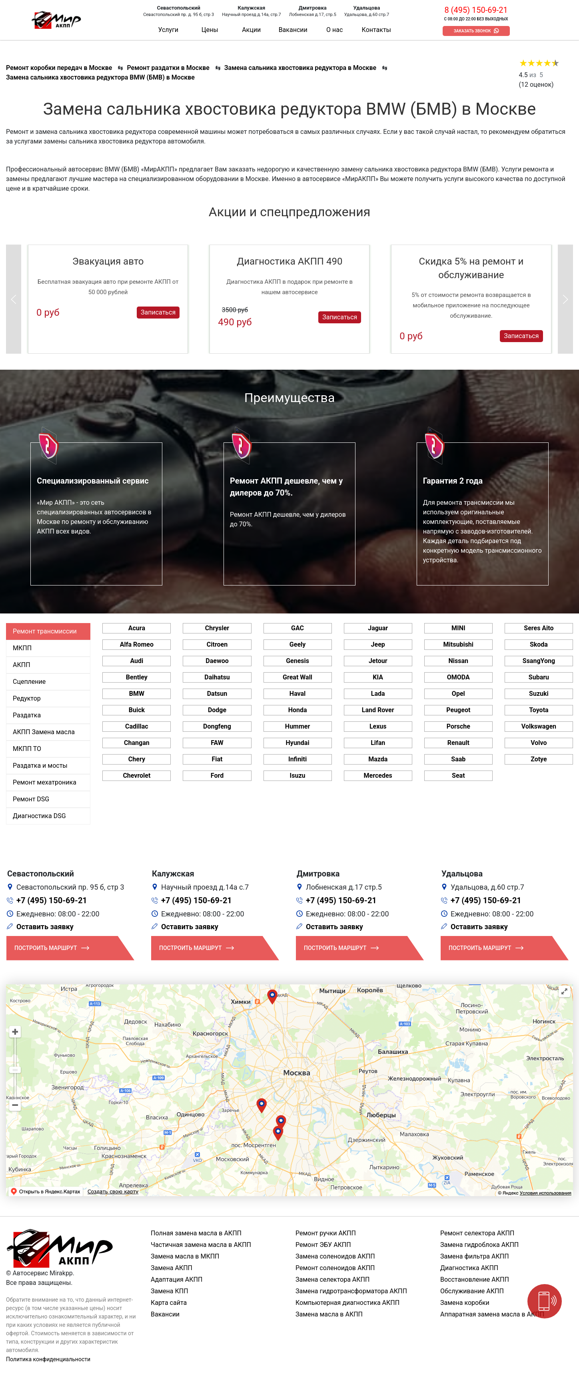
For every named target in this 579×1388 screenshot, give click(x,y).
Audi (136, 661)
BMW (136, 693)
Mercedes (378, 775)
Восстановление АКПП (474, 1279)
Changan (137, 743)
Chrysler (217, 628)
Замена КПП (169, 1291)
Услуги (168, 30)
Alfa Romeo (137, 644)
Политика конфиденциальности (48, 1359)
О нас (334, 30)
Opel (458, 693)
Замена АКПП (171, 1268)
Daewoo (217, 661)
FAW (217, 743)
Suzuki (539, 693)
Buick (137, 710)
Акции (251, 30)
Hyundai (297, 743)
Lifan (378, 743)
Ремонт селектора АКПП (477, 1233)
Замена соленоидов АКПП (335, 1256)
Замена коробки (464, 1302)
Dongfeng (217, 726)
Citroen (217, 644)
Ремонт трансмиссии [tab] (45, 631)
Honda (297, 710)
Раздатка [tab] (27, 715)
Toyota (538, 710)
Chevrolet (136, 775)
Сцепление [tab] (29, 681)
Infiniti (297, 759)
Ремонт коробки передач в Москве (59, 68)
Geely (297, 644)
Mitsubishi (458, 644)
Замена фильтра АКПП (474, 1256)
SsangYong (539, 661)
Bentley (137, 677)
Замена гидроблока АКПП (479, 1245)
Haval (298, 693)
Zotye (539, 759)
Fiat (217, 759)
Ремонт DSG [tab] (31, 799)
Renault (458, 743)
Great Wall (297, 677)
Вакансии (293, 30)
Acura (136, 628)
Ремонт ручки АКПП (325, 1233)
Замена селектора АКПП (332, 1279)
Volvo (539, 743)
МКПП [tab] (22, 648)
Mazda (377, 759)
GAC (297, 628)
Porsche (458, 726)
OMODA (458, 677)
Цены (210, 30)
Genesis (297, 661)
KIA (378, 677)
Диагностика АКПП (469, 1268)
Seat (458, 775)
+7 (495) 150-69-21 (51, 900)
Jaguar (378, 628)
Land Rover (378, 710)
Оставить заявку (45, 926)
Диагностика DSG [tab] (39, 816)
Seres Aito (538, 628)
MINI (458, 628)
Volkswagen (538, 726)
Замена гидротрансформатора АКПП (351, 1291)
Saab (458, 759)
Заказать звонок (472, 31)
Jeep (378, 644)
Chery (136, 759)
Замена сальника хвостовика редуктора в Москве (300, 68)
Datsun (217, 693)
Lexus (378, 726)
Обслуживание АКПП (472, 1291)
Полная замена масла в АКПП (196, 1233)
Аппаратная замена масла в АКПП (492, 1314)
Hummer (297, 726)
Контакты (376, 30)
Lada (378, 693)
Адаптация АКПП (176, 1279)
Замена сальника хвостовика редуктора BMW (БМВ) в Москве (100, 77)
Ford (217, 775)
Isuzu (297, 775)
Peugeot (458, 710)
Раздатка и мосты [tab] (40, 765)
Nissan (459, 661)
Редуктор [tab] (27, 698)
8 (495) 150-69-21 (475, 10)
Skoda (539, 644)
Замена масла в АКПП (329, 1314)
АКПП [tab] (21, 665)
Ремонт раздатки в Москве (168, 68)
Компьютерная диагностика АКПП (347, 1302)
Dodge (217, 710)
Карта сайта (169, 1302)
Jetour (378, 661)
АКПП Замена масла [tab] (44, 732)
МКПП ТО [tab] (27, 749)
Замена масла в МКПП (185, 1256)
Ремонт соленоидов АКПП (335, 1268)
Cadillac (136, 726)
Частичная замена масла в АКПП (201, 1245)
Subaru (539, 677)
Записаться (158, 312)
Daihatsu (217, 677)
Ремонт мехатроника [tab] (44, 782)
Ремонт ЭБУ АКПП (323, 1245)
